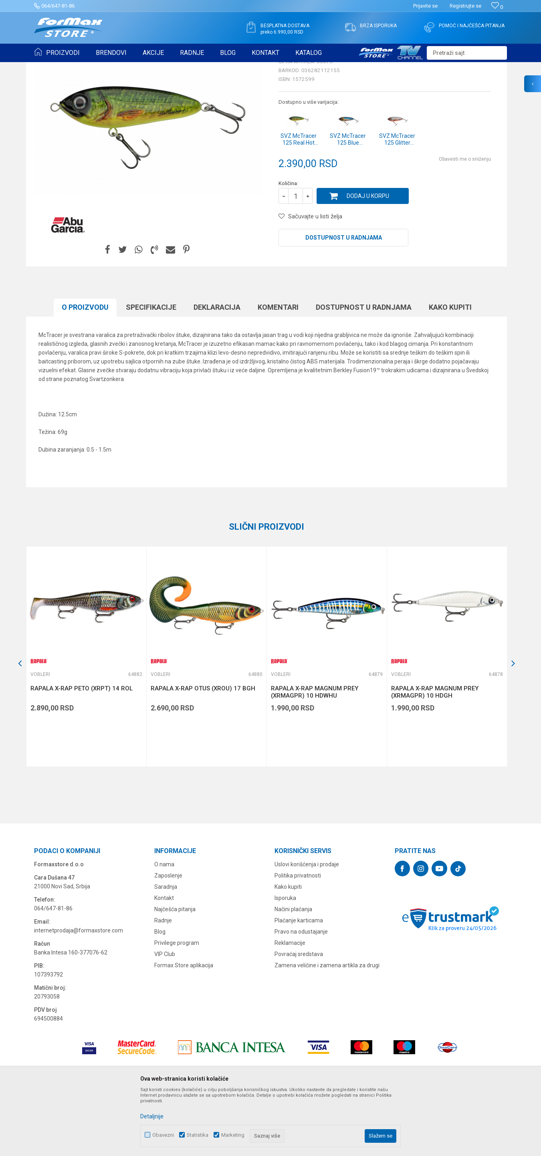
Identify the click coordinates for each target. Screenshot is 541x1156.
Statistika (197, 1135)
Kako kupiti (450, 369)
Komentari (278, 369)
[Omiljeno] (497, 7)
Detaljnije (152, 1116)
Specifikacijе (151, 369)
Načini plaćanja (293, 971)
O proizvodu (85, 369)
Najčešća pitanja (175, 971)
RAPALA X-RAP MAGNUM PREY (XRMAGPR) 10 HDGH (434, 754)
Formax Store (48, 67)
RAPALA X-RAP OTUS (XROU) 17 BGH (203, 750)
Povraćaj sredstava (299, 1016)
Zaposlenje (168, 937)
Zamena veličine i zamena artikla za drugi (327, 1027)
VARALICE (107, 67)
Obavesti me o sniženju (465, 221)
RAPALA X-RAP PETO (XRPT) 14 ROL (81, 750)
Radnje (163, 982)
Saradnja (165, 949)
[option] (86, 719)
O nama (164, 926)
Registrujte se (465, 6)
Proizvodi (79, 67)
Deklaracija (217, 369)
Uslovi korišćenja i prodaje (307, 926)
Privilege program (176, 1005)
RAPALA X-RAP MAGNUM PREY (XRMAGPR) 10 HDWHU (314, 754)
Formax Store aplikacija (183, 1027)
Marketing (232, 1135)
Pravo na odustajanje (301, 994)
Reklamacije (290, 1005)
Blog (160, 994)
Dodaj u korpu (368, 258)
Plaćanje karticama (299, 982)
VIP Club (164, 1016)
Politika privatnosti (298, 937)
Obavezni (163, 1135)
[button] (467, 53)
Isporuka (285, 960)
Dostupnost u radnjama (343, 300)
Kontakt (164, 960)
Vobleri (131, 67)
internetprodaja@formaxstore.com (78, 992)
